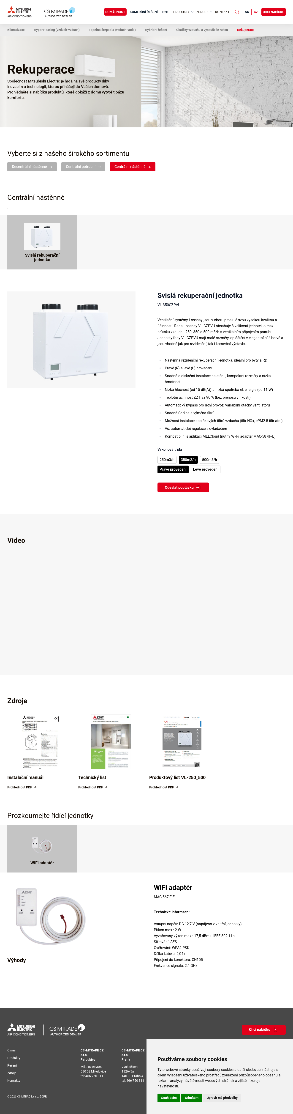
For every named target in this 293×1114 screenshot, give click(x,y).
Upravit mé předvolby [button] (222, 1098)
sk (247, 12)
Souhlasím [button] (169, 1098)
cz (256, 12)
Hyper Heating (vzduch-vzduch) (57, 30)
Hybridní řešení (156, 30)
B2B (165, 12)
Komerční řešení (144, 12)
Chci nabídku (273, 12)
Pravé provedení (173, 469)
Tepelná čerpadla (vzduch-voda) (112, 30)
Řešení (12, 1065)
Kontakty (13, 1080)
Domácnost (115, 12)
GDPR (43, 1096)
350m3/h (188, 460)
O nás (11, 1050)
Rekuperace (246, 30)
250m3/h (167, 460)
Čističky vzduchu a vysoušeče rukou (202, 30)
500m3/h (209, 460)
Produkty (13, 1058)
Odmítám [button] (191, 1098)
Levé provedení (205, 469)
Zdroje (11, 1073)
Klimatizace (16, 30)
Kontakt (222, 12)
